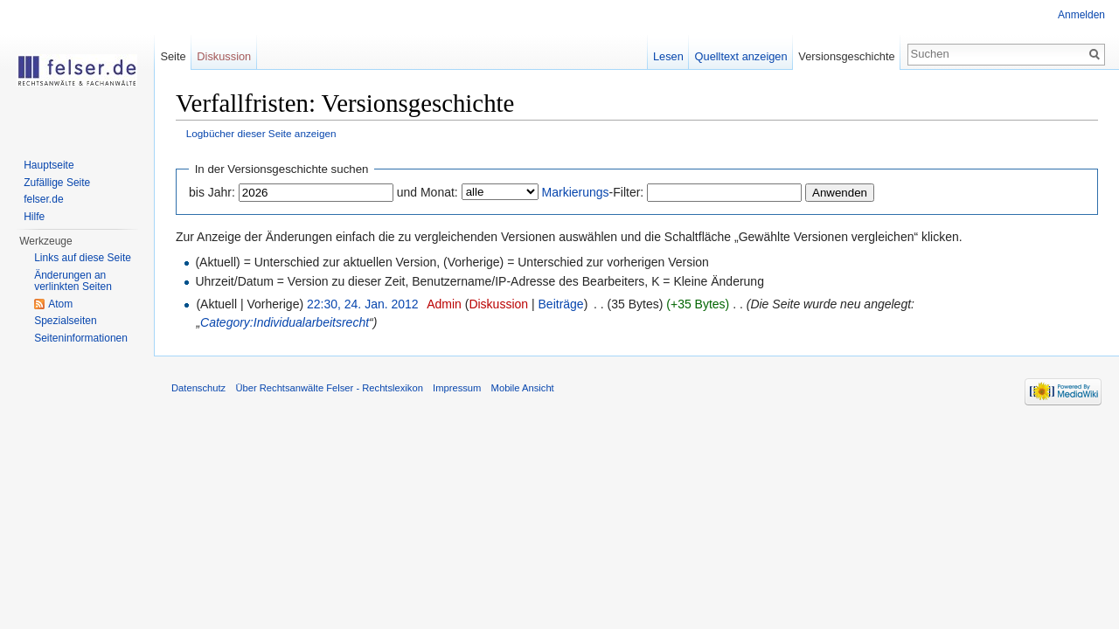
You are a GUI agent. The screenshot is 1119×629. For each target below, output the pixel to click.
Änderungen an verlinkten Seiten (73, 281)
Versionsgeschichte (846, 56)
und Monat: (427, 192)
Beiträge (561, 304)
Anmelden (1081, 15)
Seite (172, 56)
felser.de (43, 199)
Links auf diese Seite (82, 258)
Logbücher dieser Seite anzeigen (261, 133)
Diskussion (498, 304)
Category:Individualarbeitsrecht (284, 322)
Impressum (457, 388)
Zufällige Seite (57, 182)
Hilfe (34, 217)
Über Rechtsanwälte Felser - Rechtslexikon (329, 388)
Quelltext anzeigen (741, 56)
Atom (60, 304)
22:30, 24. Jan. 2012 (363, 304)
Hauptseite (48, 165)
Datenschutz (198, 388)
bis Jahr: (212, 192)
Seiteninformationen (81, 338)
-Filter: (593, 192)
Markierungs (575, 192)
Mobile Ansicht (522, 388)
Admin (444, 304)
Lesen (668, 56)
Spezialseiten (65, 320)
